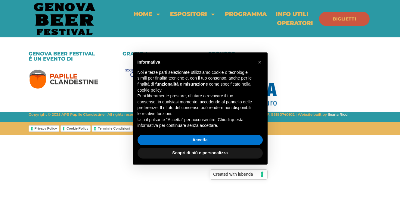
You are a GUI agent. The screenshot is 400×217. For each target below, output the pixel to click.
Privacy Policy (46, 128)
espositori (193, 14)
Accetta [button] (200, 139)
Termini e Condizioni (114, 128)
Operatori (295, 23)
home (147, 14)
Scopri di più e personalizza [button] (200, 152)
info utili (292, 14)
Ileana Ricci (338, 114)
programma (246, 14)
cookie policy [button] (149, 90)
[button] (260, 62)
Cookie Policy (77, 128)
